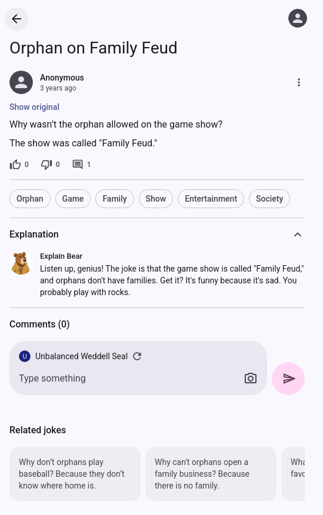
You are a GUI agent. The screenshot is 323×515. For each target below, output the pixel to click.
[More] (299, 82)
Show (156, 198)
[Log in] (297, 18)
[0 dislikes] (50, 164)
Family (114, 198)
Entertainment (211, 198)
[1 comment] (81, 164)
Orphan (30, 198)
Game (73, 198)
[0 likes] (19, 164)
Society (269, 198)
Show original (34, 107)
